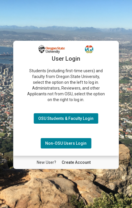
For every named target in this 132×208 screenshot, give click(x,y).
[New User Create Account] (76, 162)
